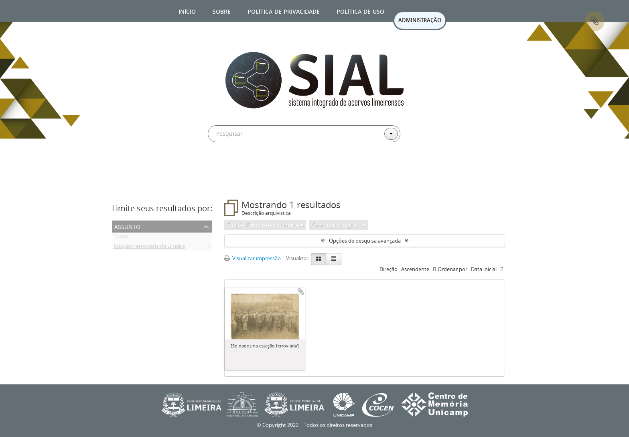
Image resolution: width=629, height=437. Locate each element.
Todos (121, 237)
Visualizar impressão (252, 258)
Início (187, 10)
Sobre (222, 10)
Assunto (127, 226)
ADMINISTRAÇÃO (419, 20)
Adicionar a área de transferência (301, 292)
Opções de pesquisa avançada (365, 240)
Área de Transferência (594, 21)
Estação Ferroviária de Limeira (149, 247)
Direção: (389, 269)
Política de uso (360, 10)
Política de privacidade (284, 10)
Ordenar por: (453, 269)
